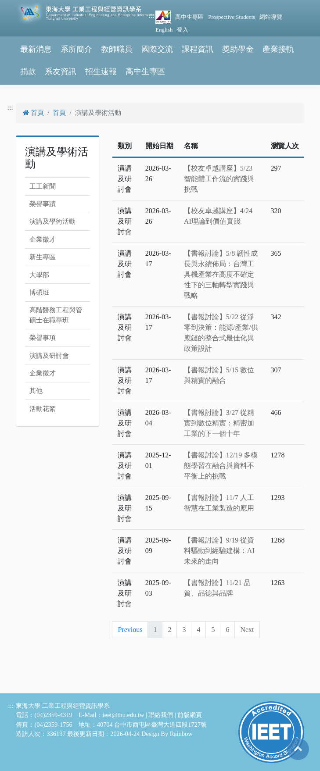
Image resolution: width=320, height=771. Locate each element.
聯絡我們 (160, 714)
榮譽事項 (42, 337)
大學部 (39, 274)
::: (151, 15)
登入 (182, 30)
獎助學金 (238, 49)
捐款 (28, 71)
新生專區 (42, 257)
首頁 (33, 112)
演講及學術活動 (52, 221)
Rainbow (181, 733)
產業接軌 (278, 49)
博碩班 (39, 292)
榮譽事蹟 (42, 203)
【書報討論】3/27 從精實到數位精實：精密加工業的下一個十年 (219, 423)
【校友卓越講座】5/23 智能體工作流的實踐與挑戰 (219, 178)
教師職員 (117, 49)
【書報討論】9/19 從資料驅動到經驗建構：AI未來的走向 (219, 550)
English (164, 30)
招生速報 (101, 71)
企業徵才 (42, 239)
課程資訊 (197, 49)
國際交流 (157, 49)
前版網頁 (189, 714)
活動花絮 (42, 408)
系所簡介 (76, 49)
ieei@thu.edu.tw (123, 714)
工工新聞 (42, 186)
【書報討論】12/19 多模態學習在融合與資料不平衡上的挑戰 (221, 465)
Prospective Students (231, 17)
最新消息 (36, 49)
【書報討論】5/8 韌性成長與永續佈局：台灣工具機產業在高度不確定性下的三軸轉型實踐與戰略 (221, 274)
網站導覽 (270, 17)
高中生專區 (189, 17)
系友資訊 (60, 71)
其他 (36, 390)
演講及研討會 (49, 355)
